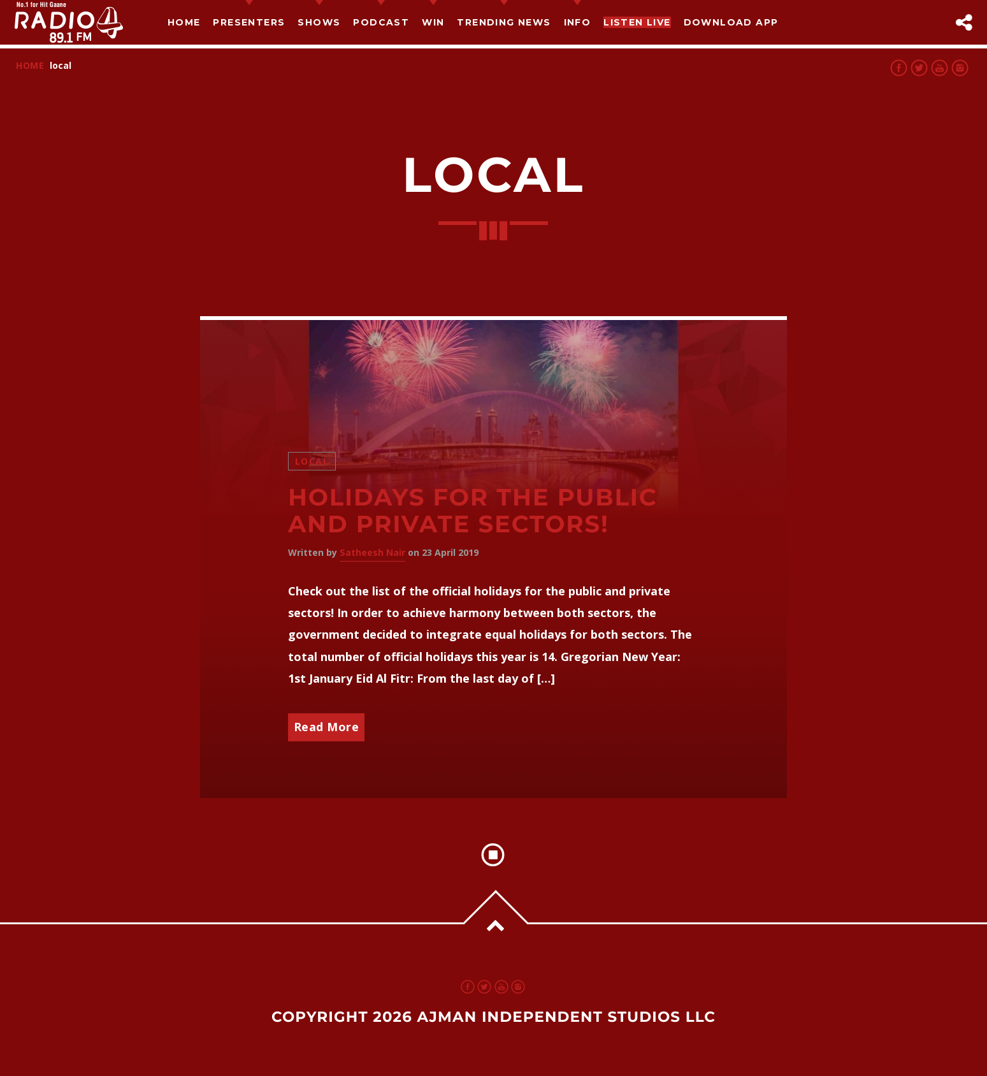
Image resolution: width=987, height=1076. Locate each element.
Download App (731, 22)
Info (577, 22)
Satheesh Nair (372, 552)
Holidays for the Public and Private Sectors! (472, 511)
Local (312, 461)
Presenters (249, 22)
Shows (319, 22)
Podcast (381, 22)
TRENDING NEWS (504, 22)
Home (184, 22)
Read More (326, 726)
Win (433, 22)
